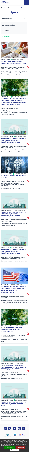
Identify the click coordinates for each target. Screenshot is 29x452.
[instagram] (19, 429)
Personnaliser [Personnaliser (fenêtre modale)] (15, 450)
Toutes (7, 30)
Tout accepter (9, 447)
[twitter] (10, 429)
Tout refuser (20, 447)
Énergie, (12, 63)
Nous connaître (11, 7)
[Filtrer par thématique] (14, 25)
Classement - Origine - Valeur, (11, 176)
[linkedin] (5, 429)
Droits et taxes (20, 63)
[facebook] (24, 429)
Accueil (3, 7)
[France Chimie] (5, 2)
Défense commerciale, (18, 288)
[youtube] (14, 429)
